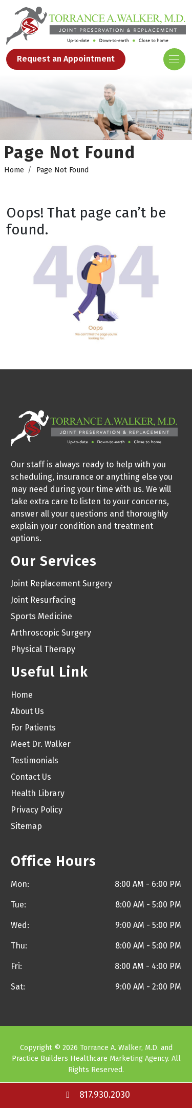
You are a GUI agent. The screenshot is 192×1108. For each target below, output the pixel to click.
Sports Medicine (41, 616)
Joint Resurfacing (43, 600)
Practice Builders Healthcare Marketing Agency (90, 1058)
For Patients (33, 728)
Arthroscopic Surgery (51, 633)
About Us (27, 711)
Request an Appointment (66, 59)
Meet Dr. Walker (41, 744)
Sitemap (26, 826)
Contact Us (31, 777)
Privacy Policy (36, 810)
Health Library (38, 793)
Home (14, 170)
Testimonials (34, 760)
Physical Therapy (43, 649)
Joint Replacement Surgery (61, 583)
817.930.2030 (96, 1095)
